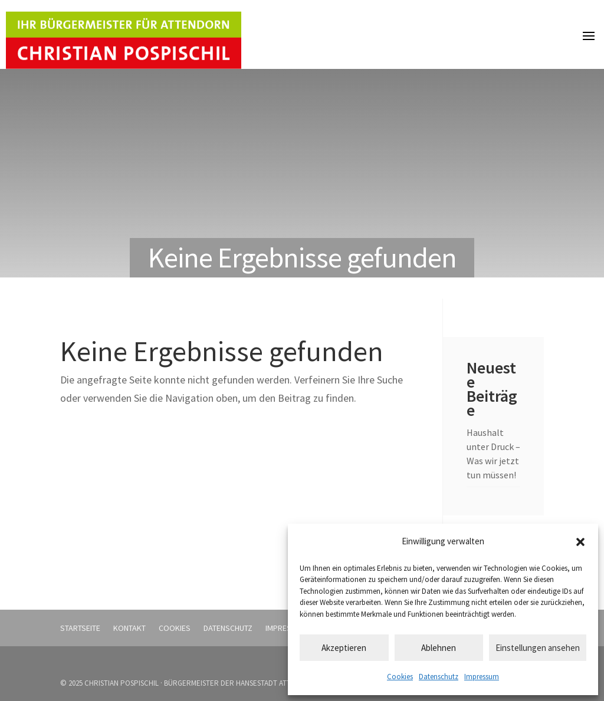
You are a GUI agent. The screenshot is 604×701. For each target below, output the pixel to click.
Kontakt (129, 628)
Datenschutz (438, 677)
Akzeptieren (343, 647)
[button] (580, 542)
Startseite (80, 628)
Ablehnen (438, 647)
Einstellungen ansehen (537, 647)
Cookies (400, 677)
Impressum (481, 677)
